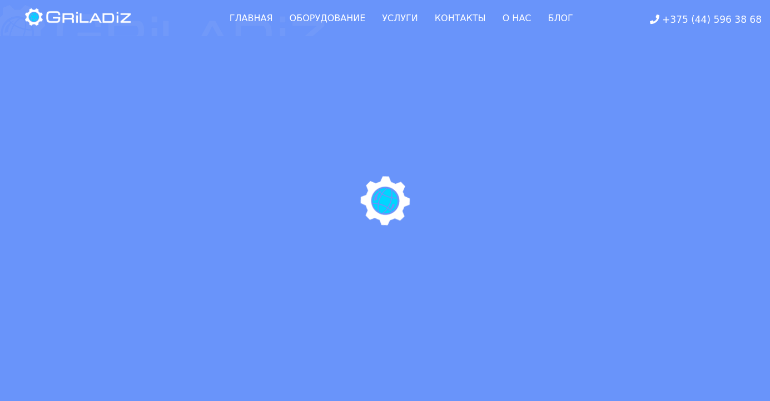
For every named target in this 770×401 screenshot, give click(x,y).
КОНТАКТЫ (460, 18)
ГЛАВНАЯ (251, 18)
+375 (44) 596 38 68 (706, 19)
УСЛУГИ (400, 18)
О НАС (517, 18)
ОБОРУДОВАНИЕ (328, 18)
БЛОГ (560, 18)
